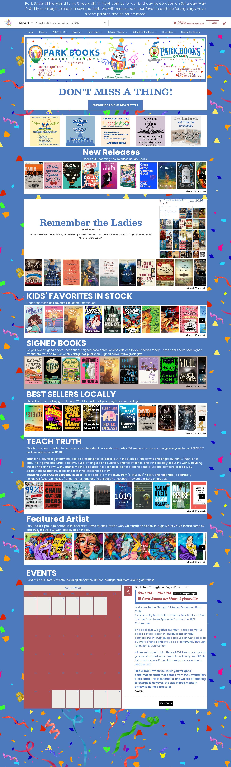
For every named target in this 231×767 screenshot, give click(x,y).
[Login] (212, 22)
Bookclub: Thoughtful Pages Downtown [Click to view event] (162, 587)
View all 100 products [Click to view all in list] (196, 191)
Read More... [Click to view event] (141, 691)
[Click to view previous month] (28, 588)
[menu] (115, 31)
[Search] (105, 23)
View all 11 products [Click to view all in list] (196, 562)
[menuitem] (30, 31)
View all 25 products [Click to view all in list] (196, 288)
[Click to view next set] (202, 176)
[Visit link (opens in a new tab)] (115, 105)
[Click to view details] (34, 175)
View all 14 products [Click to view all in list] (196, 511)
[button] (188, 23)
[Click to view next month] (117, 588)
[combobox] (26, 23)
